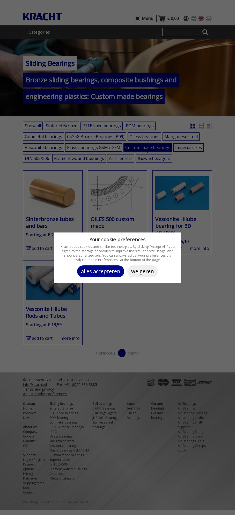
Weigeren (142, 271)
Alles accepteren (100, 271)
